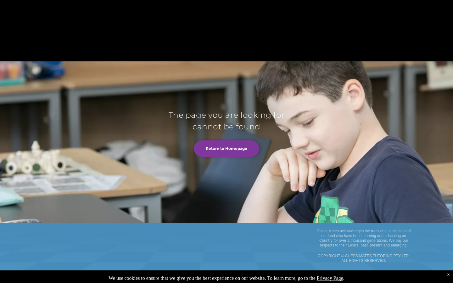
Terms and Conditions (53, 280)
